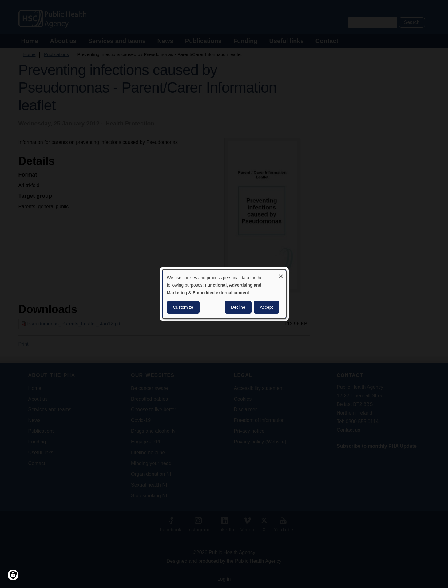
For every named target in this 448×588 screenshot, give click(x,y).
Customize (183, 307)
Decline (238, 307)
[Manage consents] (13, 575)
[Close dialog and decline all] (281, 274)
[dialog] (224, 294)
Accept (266, 307)
